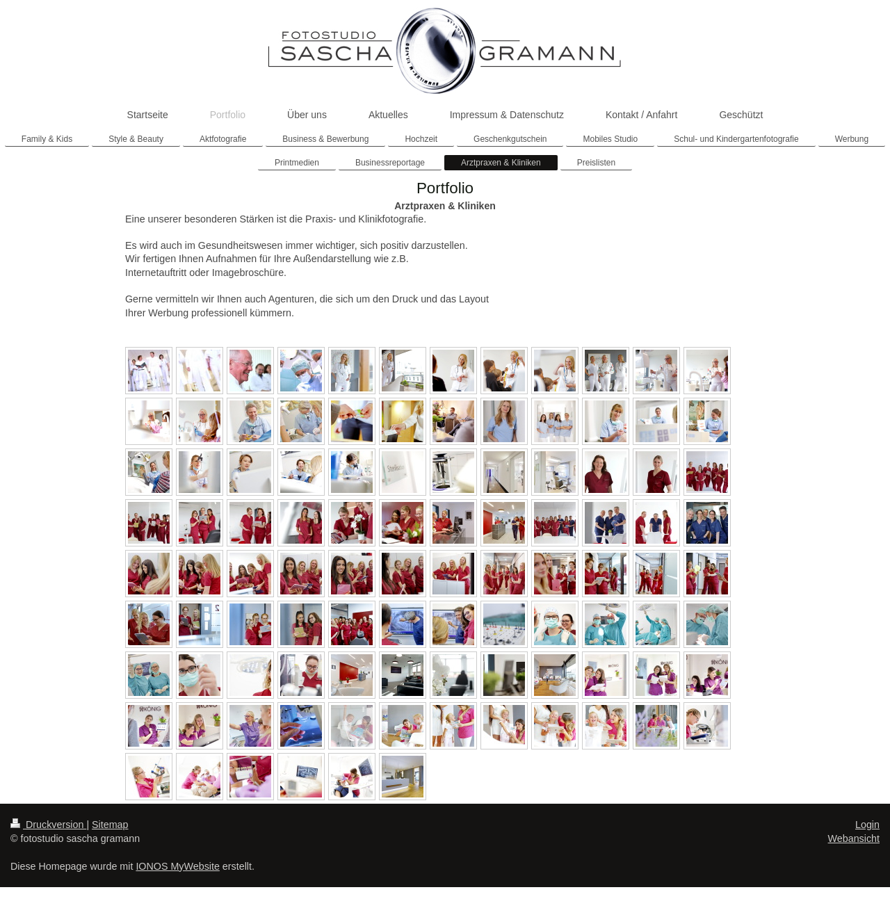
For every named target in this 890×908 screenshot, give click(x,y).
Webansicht (854, 838)
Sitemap (110, 824)
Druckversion (48, 824)
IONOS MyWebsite (178, 866)
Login (867, 824)
